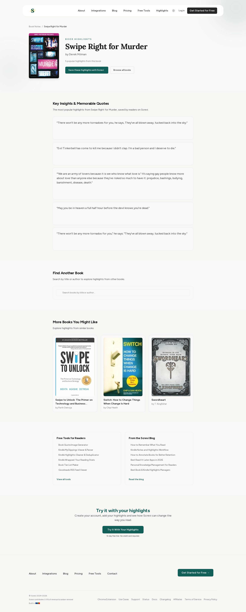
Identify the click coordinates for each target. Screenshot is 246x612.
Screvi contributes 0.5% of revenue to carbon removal (51, 599)
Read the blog (136, 479)
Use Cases (124, 599)
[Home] (32, 10)
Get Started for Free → (196, 572)
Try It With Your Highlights (123, 529)
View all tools (64, 479)
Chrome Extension (107, 599)
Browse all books (122, 70)
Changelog (165, 599)
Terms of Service (193, 599)
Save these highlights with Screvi (86, 70)
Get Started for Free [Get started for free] (202, 10)
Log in (182, 10)
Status (145, 599)
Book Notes (35, 26)
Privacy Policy (210, 599)
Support (135, 599)
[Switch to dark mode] (173, 10)
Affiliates (177, 599)
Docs (154, 599)
